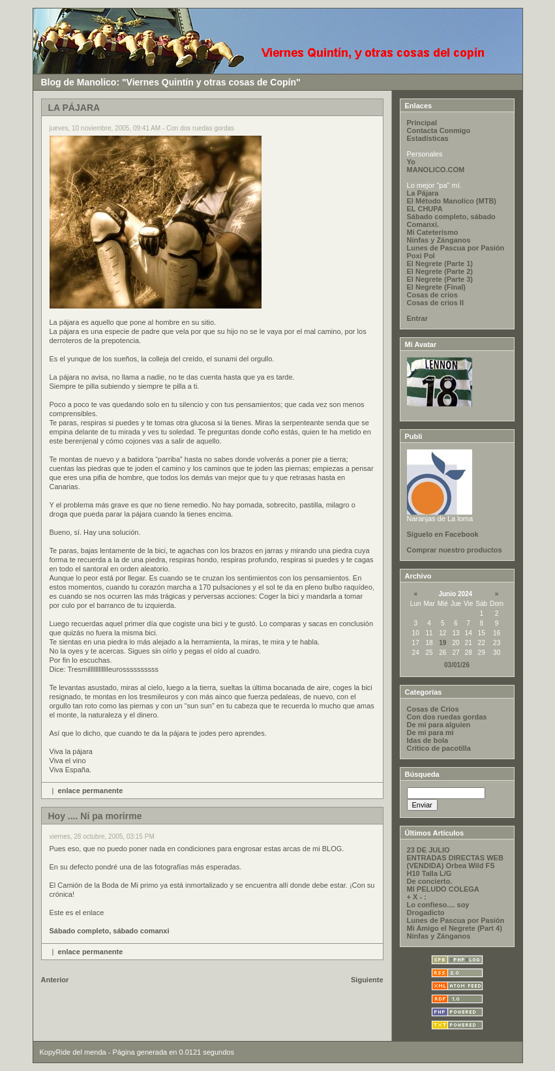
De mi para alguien (439, 725)
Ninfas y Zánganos (439, 240)
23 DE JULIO (428, 850)
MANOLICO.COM (436, 169)
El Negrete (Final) (436, 287)
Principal (422, 123)
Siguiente (367, 980)
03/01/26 (457, 665)
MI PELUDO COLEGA (443, 889)
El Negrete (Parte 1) (440, 263)
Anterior (55, 980)
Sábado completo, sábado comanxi (110, 931)
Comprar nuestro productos (454, 550)
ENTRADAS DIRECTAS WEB (455, 858)
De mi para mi (430, 732)
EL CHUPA (425, 209)
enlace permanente (90, 790)
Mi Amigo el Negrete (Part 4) (454, 928)
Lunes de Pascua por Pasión (456, 248)
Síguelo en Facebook (443, 534)
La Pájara (423, 193)
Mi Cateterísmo (432, 232)
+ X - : (417, 897)
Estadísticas (428, 138)
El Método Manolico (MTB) (451, 201)
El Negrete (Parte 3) (440, 279)
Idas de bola (428, 740)
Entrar (417, 318)
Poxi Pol (421, 256)
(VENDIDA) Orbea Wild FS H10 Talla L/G (451, 869)
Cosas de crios (432, 295)
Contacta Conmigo (439, 130)
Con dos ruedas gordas (447, 717)
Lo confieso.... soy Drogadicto (438, 908)
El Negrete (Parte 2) (440, 271)
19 (442, 642)
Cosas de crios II (435, 303)
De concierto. (430, 881)
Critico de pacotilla (439, 748)
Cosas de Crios (433, 709)
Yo (411, 162)
